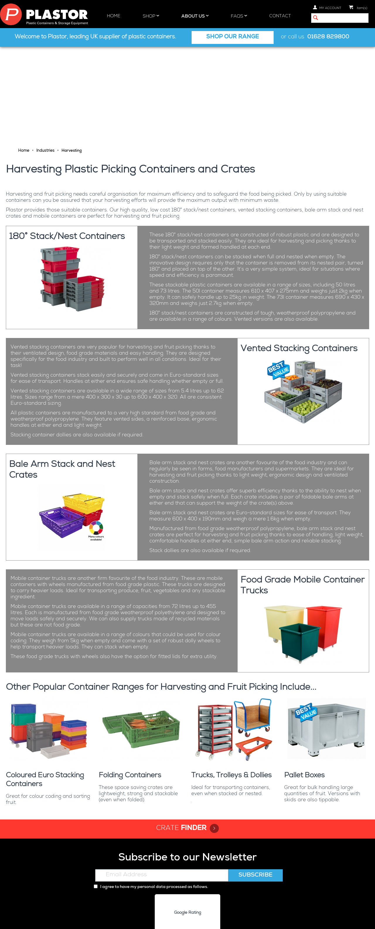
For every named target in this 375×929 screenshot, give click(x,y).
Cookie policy (190, 919)
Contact (280, 16)
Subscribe (255, 778)
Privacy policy (158, 919)
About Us (195, 16)
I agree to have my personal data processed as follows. (151, 790)
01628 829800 (328, 37)
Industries (45, 54)
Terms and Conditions (232, 919)
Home (113, 16)
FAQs (239, 16)
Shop (151, 16)
